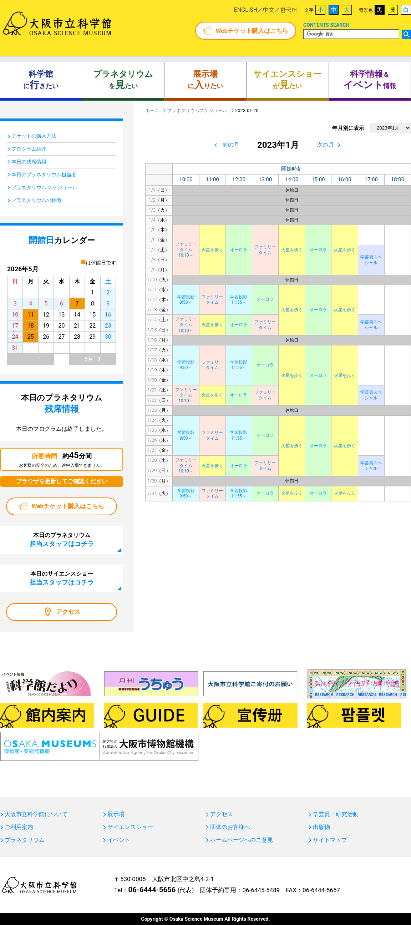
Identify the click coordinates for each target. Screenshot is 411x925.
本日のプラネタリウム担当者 (43, 174)
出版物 (321, 827)
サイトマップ (330, 840)
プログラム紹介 (28, 149)
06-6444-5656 (152, 889)
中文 (268, 9)
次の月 (325, 144)
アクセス (68, 611)
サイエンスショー (130, 827)
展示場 (116, 814)
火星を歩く (212, 249)
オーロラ (238, 249)
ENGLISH (245, 9)
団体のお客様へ (230, 827)
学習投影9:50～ (185, 299)
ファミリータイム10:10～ (186, 250)
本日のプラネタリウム (62, 539)
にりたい (205, 80)
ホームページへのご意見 (241, 840)
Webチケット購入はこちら (252, 30)
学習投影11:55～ (238, 299)
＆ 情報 (369, 80)
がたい (287, 80)
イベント (118, 840)
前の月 (230, 144)
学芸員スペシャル (371, 259)
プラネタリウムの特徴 (36, 200)
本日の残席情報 (28, 162)
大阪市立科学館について (36, 814)
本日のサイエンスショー (62, 578)
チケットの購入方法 (33, 136)
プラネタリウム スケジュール (44, 187)
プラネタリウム (25, 840)
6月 (89, 359)
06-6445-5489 (261, 890)
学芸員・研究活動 (336, 814)
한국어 (288, 9)
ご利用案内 (19, 827)
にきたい (41, 80)
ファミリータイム (265, 249)
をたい (123, 80)
